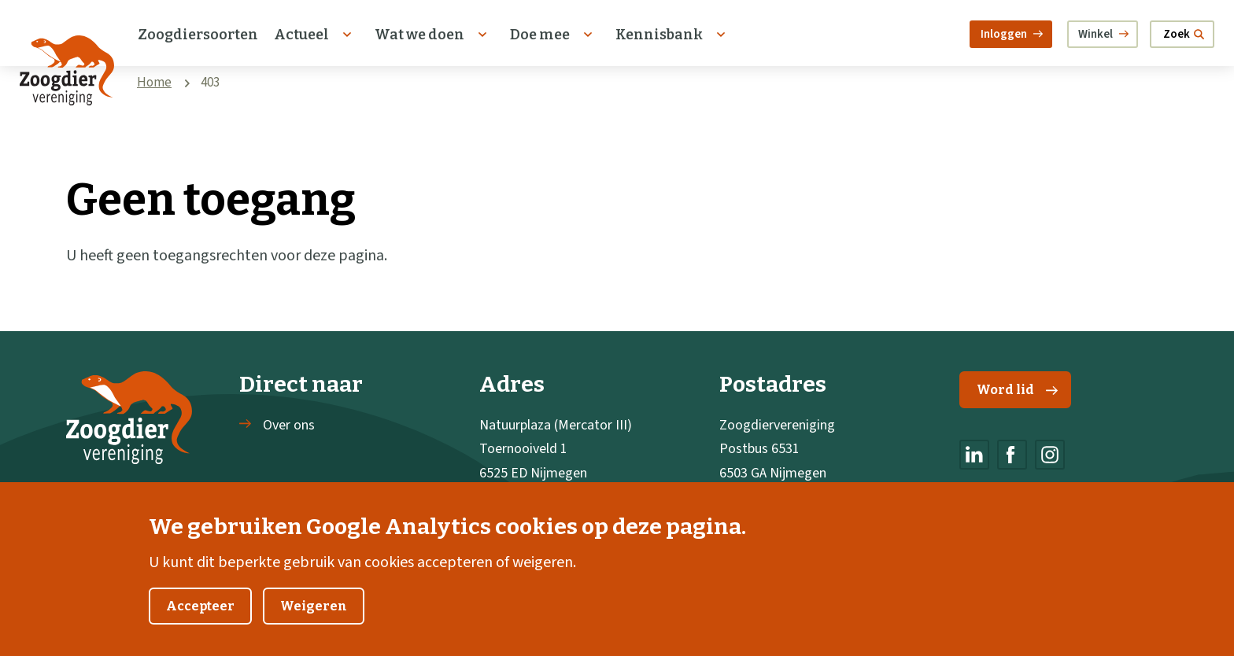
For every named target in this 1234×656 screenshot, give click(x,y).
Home (154, 82)
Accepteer (200, 624)
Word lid (1017, 389)
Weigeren (313, 624)
